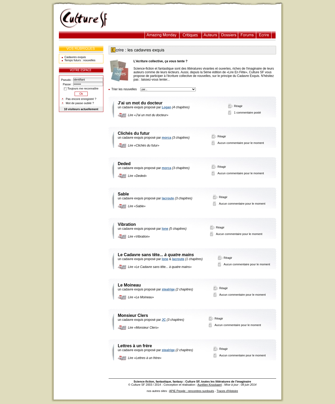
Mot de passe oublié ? (80, 103)
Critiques (191, 34)
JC (164, 320)
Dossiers (228, 34)
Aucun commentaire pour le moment (240, 142)
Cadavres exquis (75, 57)
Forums (247, 34)
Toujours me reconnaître (81, 88)
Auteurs (210, 34)
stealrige (168, 289)
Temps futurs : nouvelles (80, 60)
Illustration (162, 34)
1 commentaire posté (247, 112)
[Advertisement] (197, 18)
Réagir (238, 106)
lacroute (168, 198)
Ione (165, 229)
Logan (166, 107)
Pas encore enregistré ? (81, 98)
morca (166, 137)
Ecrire (263, 34)
